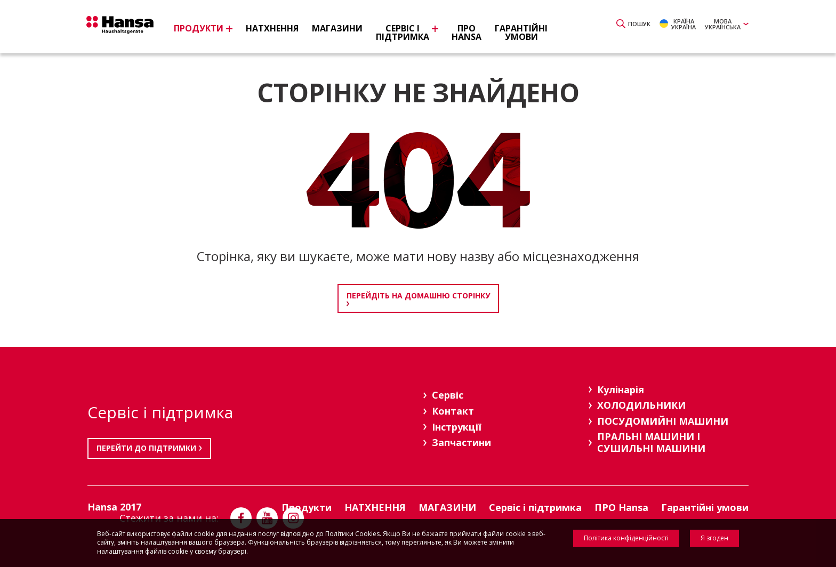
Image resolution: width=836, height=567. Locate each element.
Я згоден (714, 537)
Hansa (127, 28)
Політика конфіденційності (626, 537)
